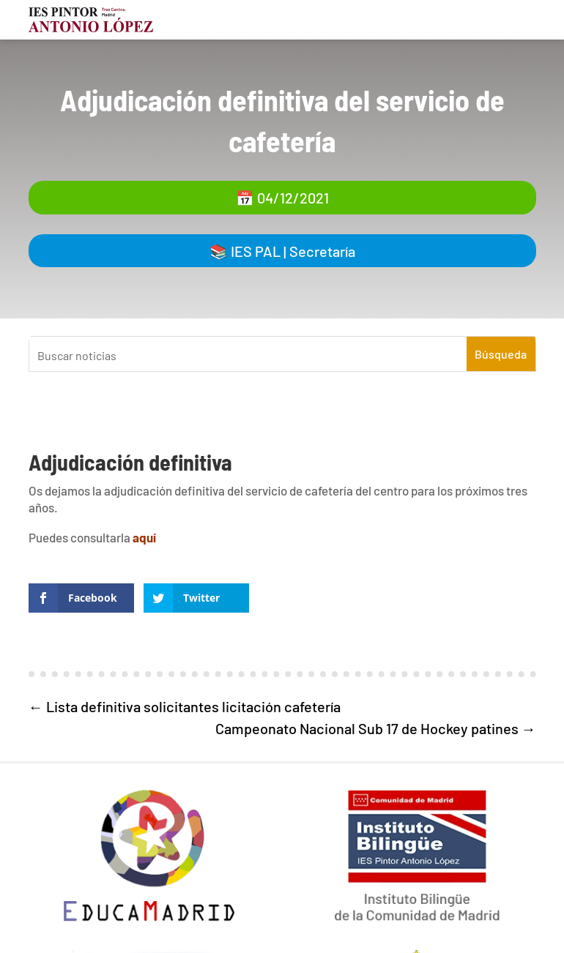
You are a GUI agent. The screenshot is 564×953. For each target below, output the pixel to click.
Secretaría (322, 251)
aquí (144, 537)
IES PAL (256, 251)
